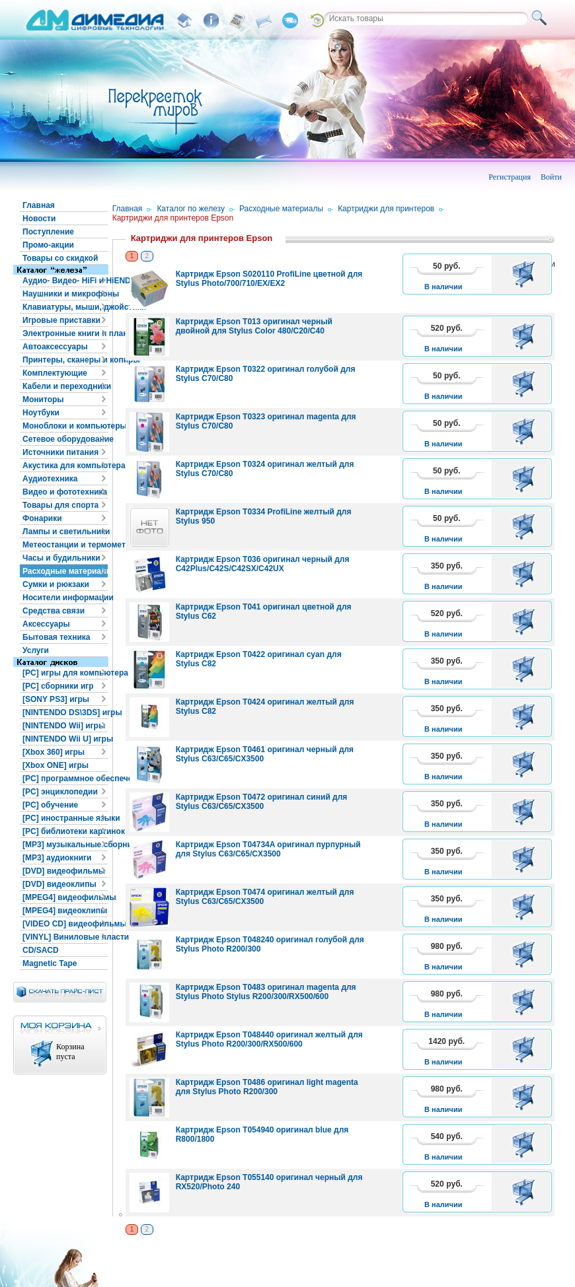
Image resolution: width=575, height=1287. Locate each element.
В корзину (525, 274)
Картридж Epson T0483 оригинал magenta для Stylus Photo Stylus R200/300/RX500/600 (266, 992)
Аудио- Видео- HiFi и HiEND (65, 280)
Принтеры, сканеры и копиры (65, 360)
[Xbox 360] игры (53, 752)
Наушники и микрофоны (65, 293)
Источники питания (60, 452)
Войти (551, 177)
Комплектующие (54, 373)
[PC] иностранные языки (65, 818)
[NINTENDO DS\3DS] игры (65, 712)
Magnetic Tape (49, 963)
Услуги (35, 650)
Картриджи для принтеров (386, 208)
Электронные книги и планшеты (65, 333)
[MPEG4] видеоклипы (64, 910)
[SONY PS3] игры (55, 699)
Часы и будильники (61, 558)
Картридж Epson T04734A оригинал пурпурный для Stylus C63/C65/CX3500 (268, 849)
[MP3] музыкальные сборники (65, 844)
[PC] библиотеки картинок (65, 831)
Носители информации (65, 597)
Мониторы (43, 399)
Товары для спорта (60, 505)
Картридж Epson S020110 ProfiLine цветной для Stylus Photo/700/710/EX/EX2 (269, 278)
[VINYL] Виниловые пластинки (65, 937)
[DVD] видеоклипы (59, 884)
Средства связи (53, 610)
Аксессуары (46, 624)
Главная (38, 205)
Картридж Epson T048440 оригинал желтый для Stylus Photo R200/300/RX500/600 (269, 1039)
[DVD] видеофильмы (63, 871)
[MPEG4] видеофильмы (65, 897)
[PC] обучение (50, 805)
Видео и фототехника (64, 492)
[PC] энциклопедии (60, 791)
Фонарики (42, 518)
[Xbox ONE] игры (55, 765)
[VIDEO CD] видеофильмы (65, 923)
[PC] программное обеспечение (65, 778)
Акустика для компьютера (65, 465)
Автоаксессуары (55, 346)
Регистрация (509, 177)
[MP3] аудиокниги (56, 857)
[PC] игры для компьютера (65, 673)
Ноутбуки (40, 412)
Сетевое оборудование (65, 439)
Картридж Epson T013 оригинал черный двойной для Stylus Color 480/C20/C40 (254, 326)
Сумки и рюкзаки (55, 584)
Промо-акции (48, 245)
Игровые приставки (61, 320)
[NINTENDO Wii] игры (63, 725)
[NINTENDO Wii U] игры (65, 739)
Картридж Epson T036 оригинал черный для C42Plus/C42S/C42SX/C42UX (263, 564)
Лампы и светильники (65, 531)
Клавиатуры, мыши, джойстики (65, 307)
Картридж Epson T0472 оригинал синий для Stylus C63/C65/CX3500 (262, 801)
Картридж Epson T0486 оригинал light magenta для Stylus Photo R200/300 (267, 1087)
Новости (39, 218)
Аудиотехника (49, 478)
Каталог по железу (191, 208)
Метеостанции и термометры (65, 544)
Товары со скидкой (60, 258)
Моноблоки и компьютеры (65, 426)
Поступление (48, 231)
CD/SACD (40, 950)
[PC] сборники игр (58, 686)
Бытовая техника (56, 637)
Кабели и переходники (65, 386)
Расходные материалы (65, 571)
